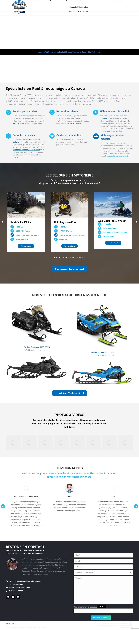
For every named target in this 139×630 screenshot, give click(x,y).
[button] (54, 257)
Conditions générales (13, 628)
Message (103, 590)
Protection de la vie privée (36, 628)
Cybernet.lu (129, 628)
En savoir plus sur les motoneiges (117, 156)
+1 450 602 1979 (16, 584)
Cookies (24, 628)
